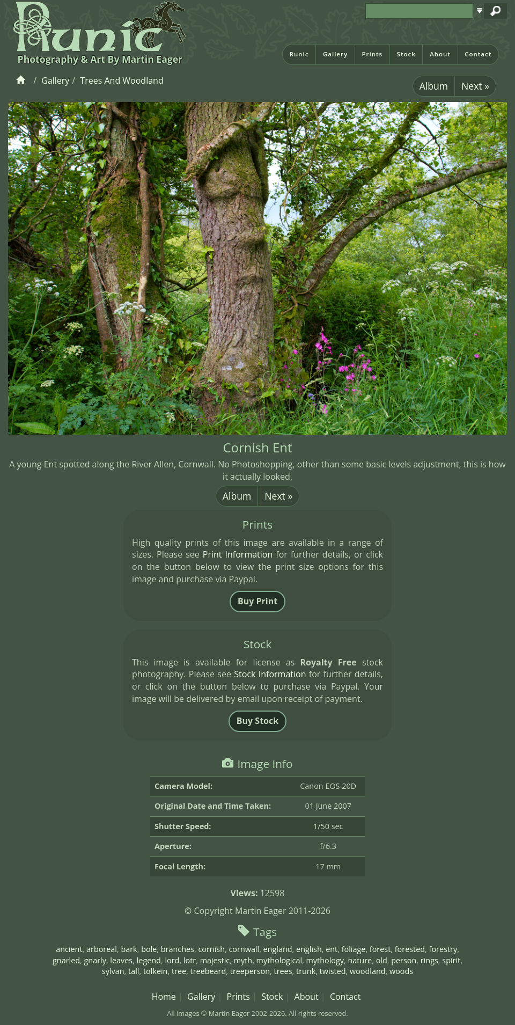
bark (129, 949)
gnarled (66, 960)
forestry (443, 949)
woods (401, 971)
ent (331, 949)
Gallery (335, 54)
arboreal (101, 949)
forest (380, 949)
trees (283, 971)
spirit (451, 960)
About (440, 54)
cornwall (244, 949)
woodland (368, 971)
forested (410, 949)
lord (172, 960)
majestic (215, 960)
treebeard (208, 971)
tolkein (155, 971)
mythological (279, 960)
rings (429, 960)
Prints (372, 54)
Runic (299, 54)
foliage (354, 949)
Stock (406, 54)
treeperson (250, 971)
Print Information (238, 554)
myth (243, 960)
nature (360, 960)
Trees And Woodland (121, 80)
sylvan (113, 971)
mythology (324, 960)
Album (434, 85)
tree (179, 971)
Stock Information (270, 674)
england (277, 949)
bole (149, 949)
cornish (211, 949)
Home (164, 996)
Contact (478, 54)
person (403, 960)
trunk (305, 971)
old (381, 960)
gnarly (95, 960)
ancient (69, 949)
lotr (189, 960)
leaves (121, 960)
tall (133, 971)
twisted (333, 971)
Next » (475, 85)
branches (177, 949)
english (309, 949)
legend (149, 960)
